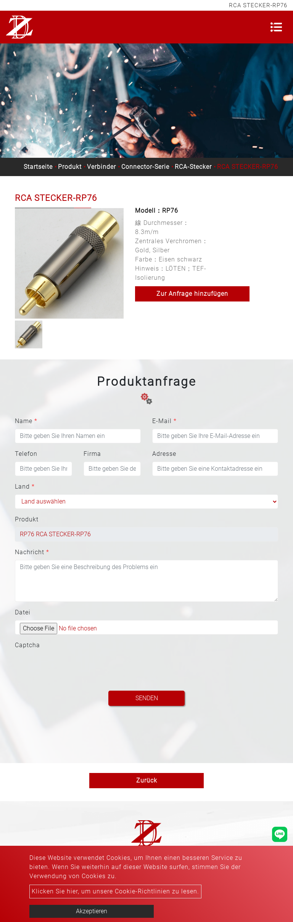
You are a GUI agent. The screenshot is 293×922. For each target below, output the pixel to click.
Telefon (26, 453)
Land (25, 486)
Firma (92, 453)
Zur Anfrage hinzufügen (192, 293)
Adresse (164, 453)
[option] (69, 263)
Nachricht (32, 552)
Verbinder (101, 166)
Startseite (38, 166)
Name (26, 421)
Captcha (27, 645)
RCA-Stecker (193, 166)
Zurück (146, 780)
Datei (23, 612)
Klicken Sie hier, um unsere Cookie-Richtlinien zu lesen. (115, 891)
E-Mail (164, 421)
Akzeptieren (91, 911)
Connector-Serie (145, 166)
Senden (146, 698)
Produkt (70, 166)
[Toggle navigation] (276, 27)
